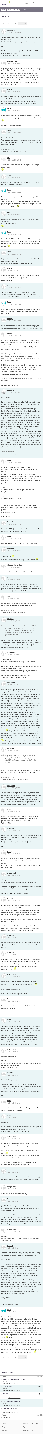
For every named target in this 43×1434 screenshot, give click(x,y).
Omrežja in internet (14, 1383)
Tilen (13, 55)
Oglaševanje (27, 1427)
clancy (9, 809)
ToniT (9, 131)
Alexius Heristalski (14, 565)
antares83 (11, 549)
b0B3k (9, 90)
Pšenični (10, 390)
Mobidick (11, 936)
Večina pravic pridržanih (30, 1423)
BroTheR (10, 748)
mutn (9, 460)
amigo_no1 (11, 873)
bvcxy (9, 333)
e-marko (10, 828)
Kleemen (5, 1388)
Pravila (4, 1423)
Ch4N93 (10, 619)
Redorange (6, 1395)
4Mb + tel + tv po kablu (11, 1394)
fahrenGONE (12, 62)
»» (25, 23)
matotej (10, 1073)
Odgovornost (6, 1427)
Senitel (10, 522)
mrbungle (11, 30)
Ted (8, 596)
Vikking (5, 1381)
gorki (9, 1101)
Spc (8, 158)
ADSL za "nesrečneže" (11, 1408)
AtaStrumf (11, 683)
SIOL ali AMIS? (8, 1386)
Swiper (4, 1403)
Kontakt (4, 1430)
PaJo (9, 109)
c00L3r (10, 285)
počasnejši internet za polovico (14, 1379)
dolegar (10, 319)
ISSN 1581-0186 (28, 1430)
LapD (9, 1019)
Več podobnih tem (5, 1417)
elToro (4, 1410)
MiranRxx (11, 652)
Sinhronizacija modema (11, 1401)
